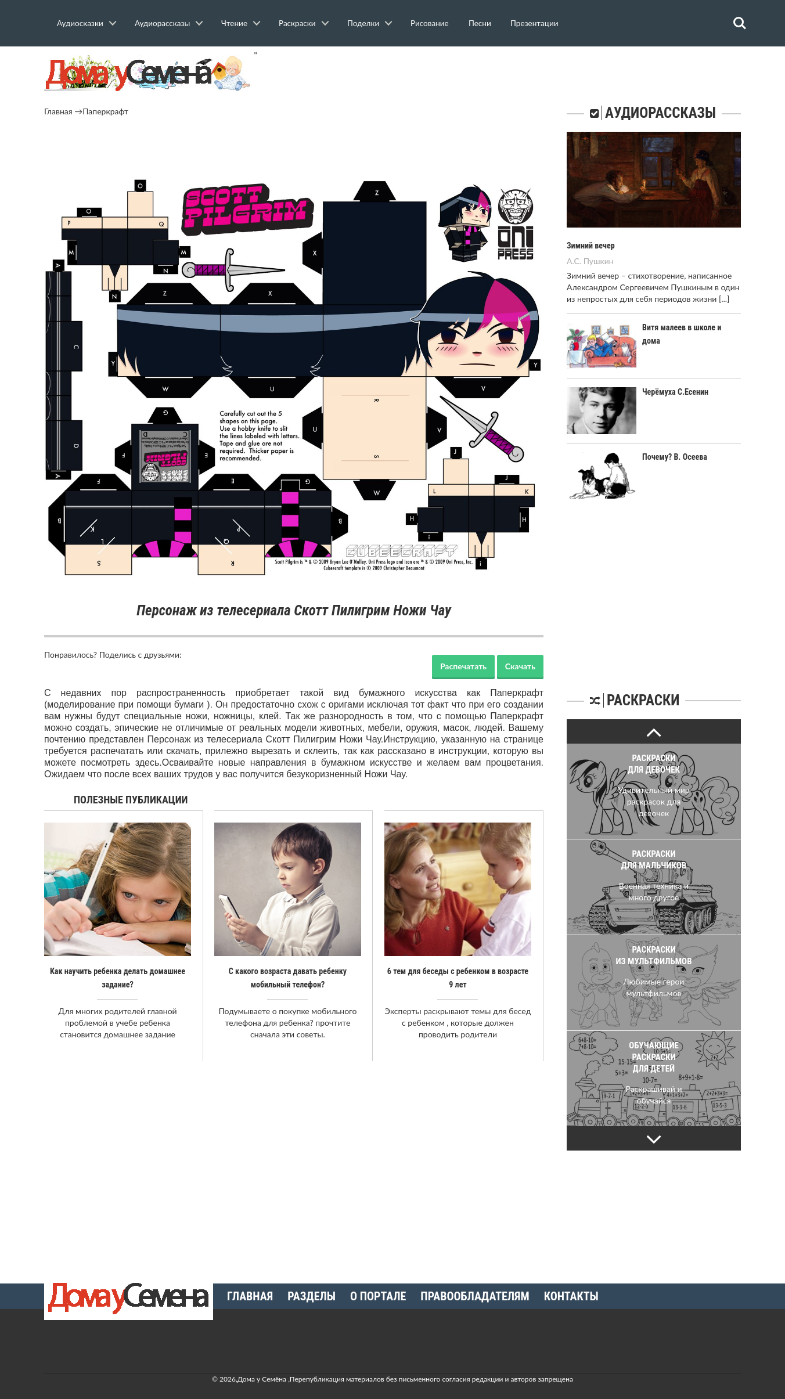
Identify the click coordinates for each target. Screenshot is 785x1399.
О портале (378, 1295)
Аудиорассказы (162, 23)
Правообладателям (474, 1295)
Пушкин (599, 260)
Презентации (534, 23)
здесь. (148, 762)
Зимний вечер (590, 245)
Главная (58, 111)
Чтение (234, 23)
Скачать (520, 666)
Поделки (363, 23)
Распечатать (463, 666)
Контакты (571, 1295)
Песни (480, 23)
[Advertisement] (293, 149)
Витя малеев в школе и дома (691, 326)
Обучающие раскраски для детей (654, 1056)
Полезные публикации (131, 800)
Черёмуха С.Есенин (675, 391)
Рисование (429, 23)
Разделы (311, 1295)
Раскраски (297, 23)
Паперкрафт (105, 111)
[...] (724, 298)
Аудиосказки (80, 23)
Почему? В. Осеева (674, 456)
